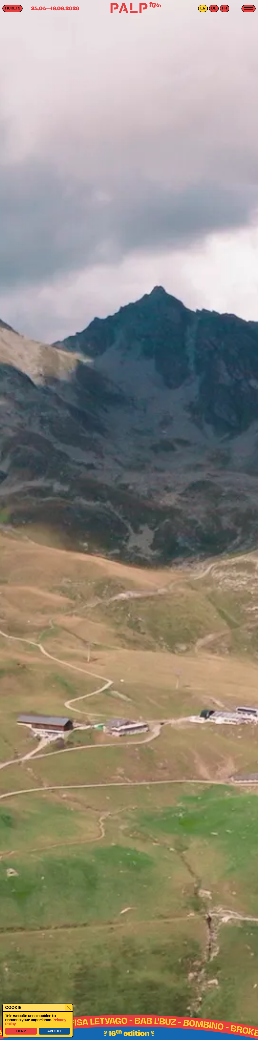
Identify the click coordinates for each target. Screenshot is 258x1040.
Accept (54, 1031)
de (213, 8)
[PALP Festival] (129, 8)
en (203, 8)
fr (224, 8)
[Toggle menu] (248, 8)
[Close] (69, 1007)
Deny (21, 1031)
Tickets (12, 8)
